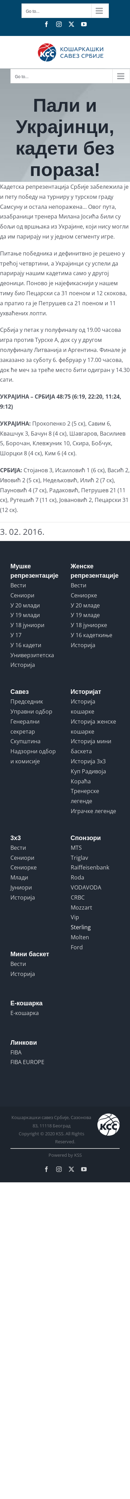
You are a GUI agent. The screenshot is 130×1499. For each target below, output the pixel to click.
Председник (26, 701)
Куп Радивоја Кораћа (88, 776)
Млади (19, 877)
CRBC (78, 897)
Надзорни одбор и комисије (33, 756)
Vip (75, 917)
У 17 (15, 635)
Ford (77, 947)
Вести (18, 585)
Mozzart (81, 907)
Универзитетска (32, 655)
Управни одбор (31, 711)
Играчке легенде (93, 811)
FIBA (15, 1052)
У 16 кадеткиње (91, 635)
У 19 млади (25, 615)
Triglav (79, 858)
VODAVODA (86, 887)
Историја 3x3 (88, 761)
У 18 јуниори (27, 625)
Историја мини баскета (91, 746)
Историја (22, 665)
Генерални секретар (25, 726)
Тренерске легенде (85, 796)
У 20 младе (85, 605)
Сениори (22, 595)
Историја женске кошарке (93, 726)
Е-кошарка (24, 1013)
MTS (76, 847)
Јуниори (21, 887)
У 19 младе (85, 615)
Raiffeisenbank (90, 867)
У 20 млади (25, 605)
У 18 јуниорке (89, 625)
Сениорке (84, 595)
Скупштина (25, 741)
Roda (77, 877)
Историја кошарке (83, 706)
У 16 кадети (25, 645)
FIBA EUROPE (27, 1062)
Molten (80, 937)
